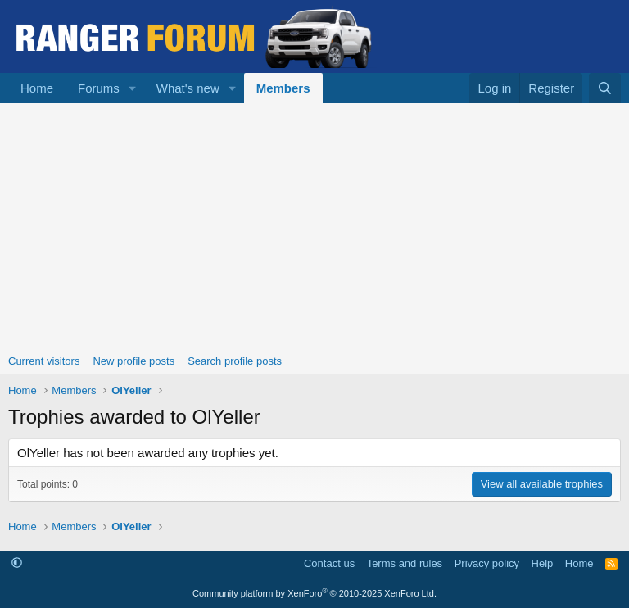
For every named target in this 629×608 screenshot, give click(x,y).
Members (283, 88)
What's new (187, 88)
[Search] (605, 88)
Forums (99, 88)
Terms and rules (404, 563)
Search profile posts (235, 361)
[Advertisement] (314, 226)
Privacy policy (487, 563)
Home (36, 88)
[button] (132, 88)
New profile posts (133, 361)
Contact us (329, 563)
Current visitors (43, 361)
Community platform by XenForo (314, 593)
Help (543, 563)
